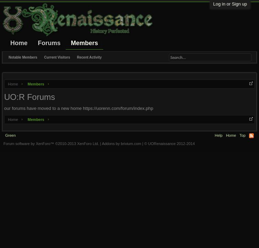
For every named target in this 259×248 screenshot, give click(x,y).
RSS (251, 135)
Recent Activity (89, 57)
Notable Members (23, 57)
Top (242, 135)
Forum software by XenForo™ (51, 144)
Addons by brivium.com (121, 144)
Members (84, 43)
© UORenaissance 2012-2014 (169, 144)
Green (10, 135)
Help (219, 135)
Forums (49, 43)
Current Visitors (57, 57)
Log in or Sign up (230, 4)
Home (19, 43)
